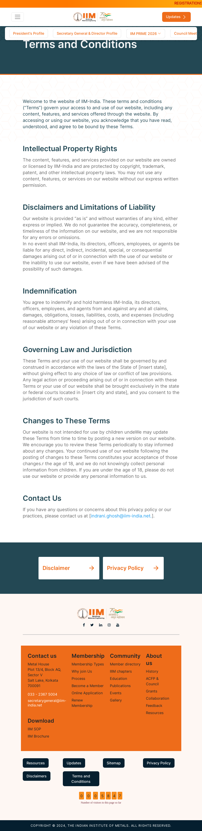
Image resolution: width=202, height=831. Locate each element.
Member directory (125, 664)
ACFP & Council (152, 681)
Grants (151, 691)
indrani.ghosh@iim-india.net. (121, 516)
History (152, 671)
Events (115, 693)
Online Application (87, 693)
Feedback (154, 705)
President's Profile (28, 33)
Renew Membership (82, 703)
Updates (176, 17)
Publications (120, 685)
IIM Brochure (38, 736)
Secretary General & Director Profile (87, 33)
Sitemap (114, 763)
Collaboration (157, 698)
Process (78, 678)
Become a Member (88, 685)
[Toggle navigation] (17, 16)
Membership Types (88, 664)
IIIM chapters (121, 671)
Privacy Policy (159, 763)
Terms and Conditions (81, 779)
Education (118, 678)
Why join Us (82, 671)
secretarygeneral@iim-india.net (47, 702)
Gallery (116, 700)
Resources (154, 712)
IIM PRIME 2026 (145, 33)
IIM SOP (34, 729)
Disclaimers (37, 776)
